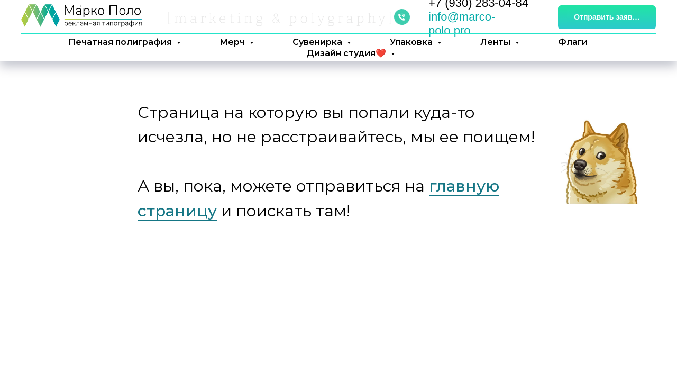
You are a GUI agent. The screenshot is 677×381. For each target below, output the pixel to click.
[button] (607, 17)
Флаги (573, 42)
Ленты (496, 42)
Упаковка (412, 42)
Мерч (233, 42)
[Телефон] (402, 17)
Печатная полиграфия (121, 42)
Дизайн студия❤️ (347, 53)
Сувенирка (318, 42)
